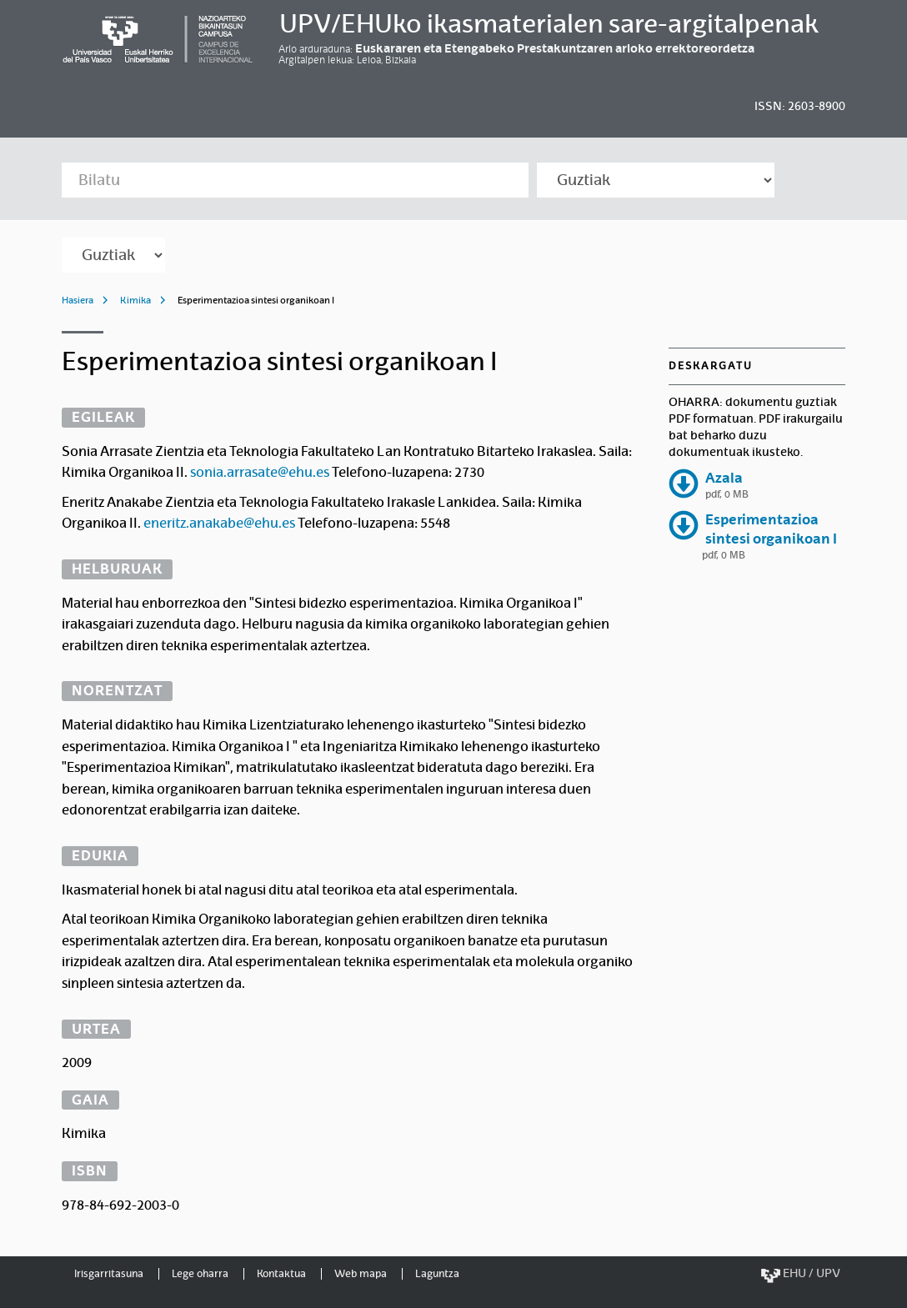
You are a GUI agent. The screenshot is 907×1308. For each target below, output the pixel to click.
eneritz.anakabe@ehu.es (219, 523)
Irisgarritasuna (108, 1274)
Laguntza (437, 1274)
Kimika (135, 300)
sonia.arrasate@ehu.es (259, 472)
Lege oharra (200, 1274)
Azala (724, 477)
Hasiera (77, 300)
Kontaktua (281, 1274)
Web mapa (360, 1274)
